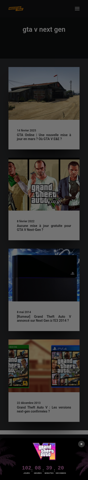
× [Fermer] (81, 443)
